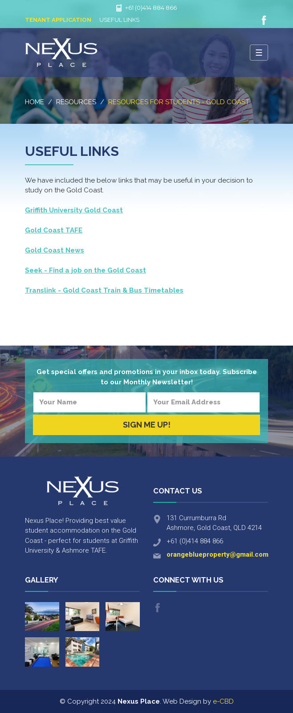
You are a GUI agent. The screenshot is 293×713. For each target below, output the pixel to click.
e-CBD (223, 701)
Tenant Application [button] (58, 19)
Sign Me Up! (147, 424)
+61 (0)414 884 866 (151, 7)
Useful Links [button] (119, 19)
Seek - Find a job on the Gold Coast (85, 270)
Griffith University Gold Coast (74, 210)
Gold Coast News (54, 250)
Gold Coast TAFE (53, 230)
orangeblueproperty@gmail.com (218, 554)
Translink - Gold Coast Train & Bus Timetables (104, 290)
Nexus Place (61, 52)
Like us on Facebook (264, 20)
